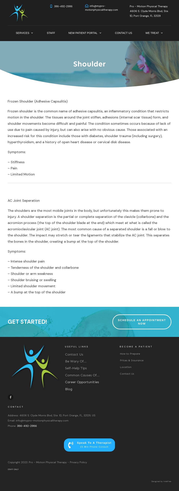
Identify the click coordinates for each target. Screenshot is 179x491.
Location (125, 367)
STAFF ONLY (13, 469)
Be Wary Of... (76, 361)
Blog (68, 389)
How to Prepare (130, 353)
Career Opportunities (82, 382)
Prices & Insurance (132, 360)
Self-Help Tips (76, 368)
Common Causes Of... (82, 375)
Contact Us (74, 354)
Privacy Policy (78, 462)
